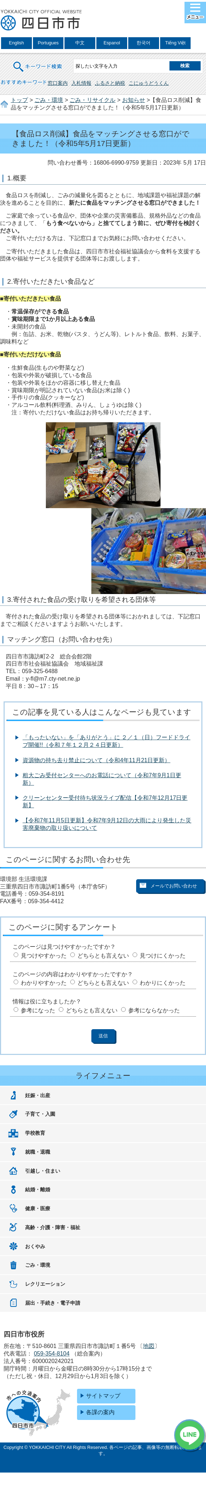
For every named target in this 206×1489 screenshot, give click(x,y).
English (16, 42)
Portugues (48, 42)
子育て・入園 (40, 1114)
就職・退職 (37, 1152)
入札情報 (81, 83)
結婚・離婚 (37, 1189)
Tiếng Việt (175, 42)
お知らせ (133, 100)
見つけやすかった (44, 956)
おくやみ (35, 1246)
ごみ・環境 (48, 100)
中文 (80, 42)
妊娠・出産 (37, 1095)
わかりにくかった (163, 983)
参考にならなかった (154, 1010)
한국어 (143, 42)
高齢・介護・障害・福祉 (52, 1227)
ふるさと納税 (110, 83)
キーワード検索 (38, 62)
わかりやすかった (44, 983)
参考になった (38, 1010)
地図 (148, 1346)
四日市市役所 (41, 20)
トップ (19, 100)
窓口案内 (58, 83)
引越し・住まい (42, 1171)
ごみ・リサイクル (92, 100)
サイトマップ (103, 1396)
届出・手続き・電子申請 (52, 1303)
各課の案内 (100, 1412)
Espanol (112, 42)
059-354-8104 (52, 1354)
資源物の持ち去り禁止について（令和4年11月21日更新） (97, 760)
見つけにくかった (163, 956)
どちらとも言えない (103, 956)
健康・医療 (37, 1208)
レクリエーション (45, 1284)
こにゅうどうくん (149, 83)
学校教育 (35, 1133)
